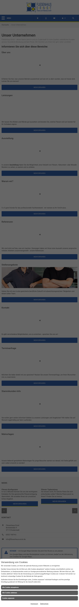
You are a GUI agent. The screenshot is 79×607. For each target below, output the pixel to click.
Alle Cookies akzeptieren (10, 587)
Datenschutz (44, 604)
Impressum (34, 604)
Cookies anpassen (8, 598)
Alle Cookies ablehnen (9, 593)
